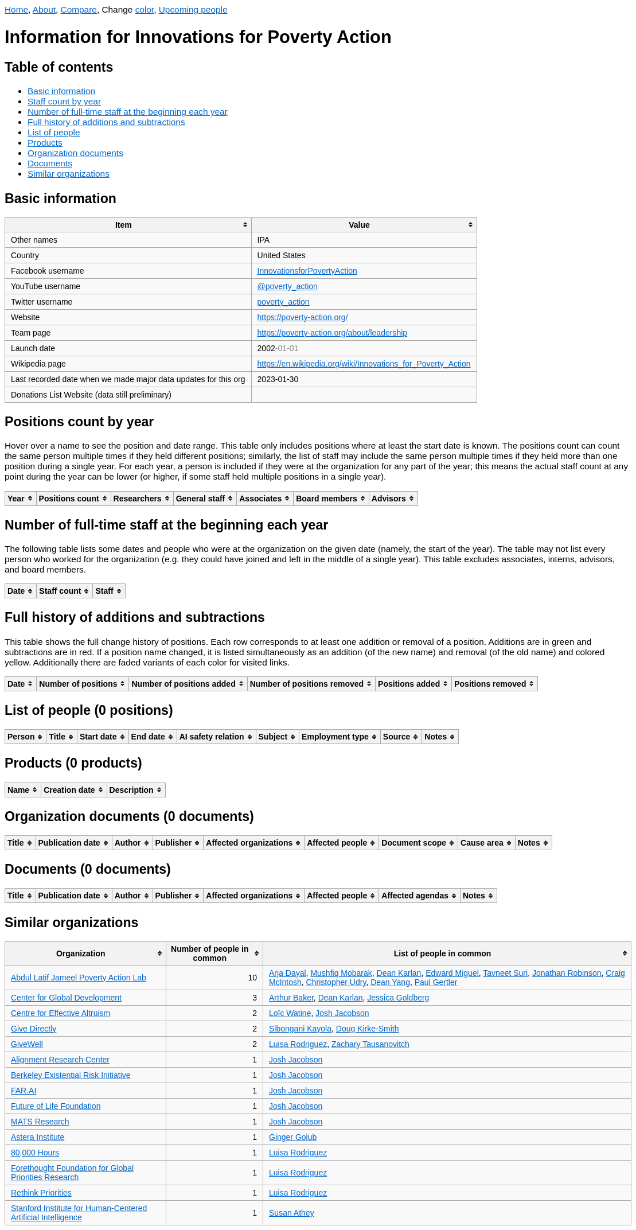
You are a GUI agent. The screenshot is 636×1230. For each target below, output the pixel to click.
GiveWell (27, 1044)
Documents (50, 163)
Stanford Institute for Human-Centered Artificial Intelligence (79, 1213)
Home (16, 9)
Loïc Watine (290, 1013)
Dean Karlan (399, 973)
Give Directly (33, 1028)
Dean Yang (390, 982)
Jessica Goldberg (398, 997)
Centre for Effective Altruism (60, 1013)
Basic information (61, 91)
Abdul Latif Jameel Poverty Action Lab (78, 977)
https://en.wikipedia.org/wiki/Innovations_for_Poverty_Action (364, 363)
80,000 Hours (35, 1152)
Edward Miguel (452, 973)
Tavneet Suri (505, 973)
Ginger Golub (293, 1137)
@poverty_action (287, 286)
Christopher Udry (336, 982)
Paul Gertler (436, 982)
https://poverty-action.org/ (302, 317)
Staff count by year (64, 101)
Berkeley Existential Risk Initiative (71, 1075)
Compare (79, 9)
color (144, 9)
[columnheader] (128, 224)
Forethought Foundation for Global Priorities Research (72, 1172)
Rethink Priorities (41, 1192)
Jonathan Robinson (567, 973)
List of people (54, 132)
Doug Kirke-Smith (367, 1028)
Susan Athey (291, 1212)
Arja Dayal (287, 973)
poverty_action (283, 301)
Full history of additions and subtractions (106, 122)
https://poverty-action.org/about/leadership (332, 332)
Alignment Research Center (60, 1059)
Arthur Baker (291, 997)
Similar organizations (69, 173)
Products (45, 142)
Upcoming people (193, 9)
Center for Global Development (66, 997)
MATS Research (40, 1121)
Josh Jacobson (342, 1013)
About (44, 9)
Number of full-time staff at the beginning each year (128, 111)
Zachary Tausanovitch (370, 1044)
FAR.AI (23, 1090)
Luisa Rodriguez (298, 1044)
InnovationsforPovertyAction (307, 270)
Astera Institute (37, 1137)
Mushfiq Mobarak (341, 973)
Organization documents (75, 153)
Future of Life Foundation (55, 1106)
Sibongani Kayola (300, 1028)
